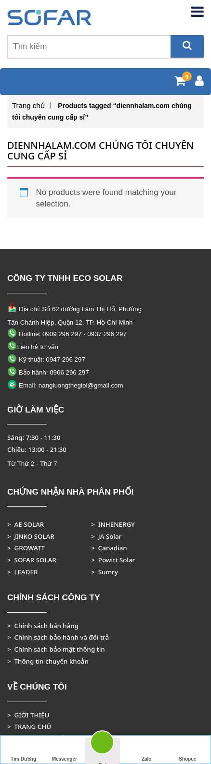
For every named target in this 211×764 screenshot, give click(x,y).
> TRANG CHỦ (29, 726)
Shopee (187, 750)
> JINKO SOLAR (30, 536)
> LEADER (22, 572)
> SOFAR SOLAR (31, 560)
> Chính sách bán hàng (43, 625)
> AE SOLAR (25, 524)
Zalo (146, 750)
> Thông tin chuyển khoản (48, 661)
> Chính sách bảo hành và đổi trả (58, 637)
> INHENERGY (113, 524)
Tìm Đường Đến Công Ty (23, 751)
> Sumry (104, 572)
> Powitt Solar (113, 560)
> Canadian (109, 548)
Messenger (64, 750)
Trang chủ (28, 105)
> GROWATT (26, 548)
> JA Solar (106, 536)
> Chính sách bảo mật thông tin (56, 649)
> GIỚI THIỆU (28, 715)
